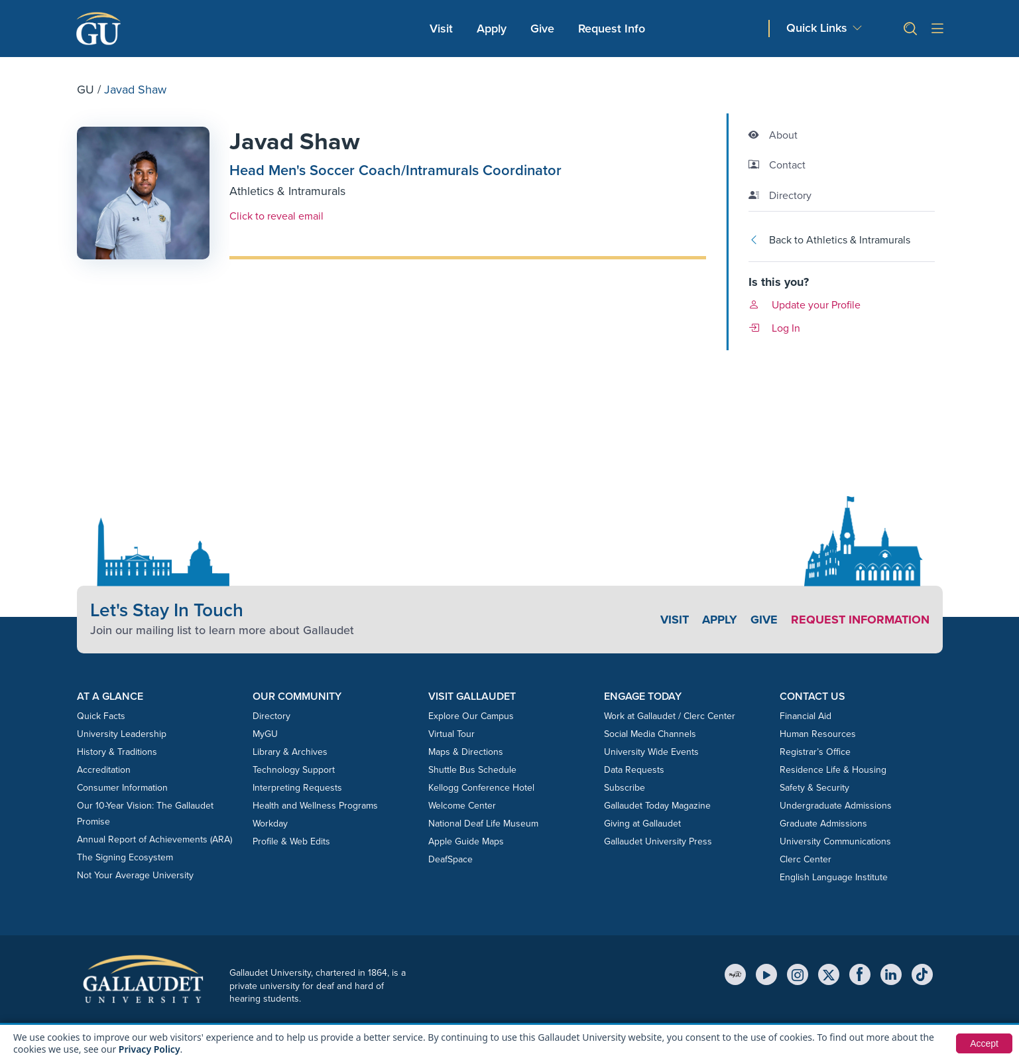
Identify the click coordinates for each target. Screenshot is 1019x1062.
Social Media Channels (650, 734)
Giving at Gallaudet (642, 823)
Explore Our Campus (471, 716)
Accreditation (104, 770)
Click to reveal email (276, 216)
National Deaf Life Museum (483, 823)
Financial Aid (805, 716)
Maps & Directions (465, 752)
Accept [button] (984, 1043)
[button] (905, 29)
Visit (441, 28)
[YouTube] (766, 974)
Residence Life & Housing (833, 770)
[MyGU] (735, 974)
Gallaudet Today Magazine (657, 806)
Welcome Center (462, 806)
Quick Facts (101, 716)
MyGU (265, 734)
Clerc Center (805, 859)
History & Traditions (117, 752)
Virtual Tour (451, 734)
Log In (774, 328)
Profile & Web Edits (291, 841)
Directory (271, 716)
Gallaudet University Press (658, 841)
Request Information (860, 619)
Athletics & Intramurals (287, 191)
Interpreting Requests (297, 788)
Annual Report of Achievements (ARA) (154, 839)
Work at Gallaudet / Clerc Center (669, 716)
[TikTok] (922, 974)
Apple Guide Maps (466, 841)
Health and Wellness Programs (315, 806)
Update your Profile (805, 304)
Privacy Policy (149, 1049)
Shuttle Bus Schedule (472, 770)
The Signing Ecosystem (125, 857)
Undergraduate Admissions (836, 806)
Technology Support (294, 770)
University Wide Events (651, 752)
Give (542, 28)
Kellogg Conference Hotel (481, 788)
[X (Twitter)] (828, 974)
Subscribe (624, 788)
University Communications (835, 841)
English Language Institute (834, 877)
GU (85, 89)
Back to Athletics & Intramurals (829, 239)
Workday (270, 823)
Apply (494, 28)
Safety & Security (814, 788)
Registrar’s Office (815, 752)
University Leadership (121, 734)
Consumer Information (122, 788)
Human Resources (818, 734)
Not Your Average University (135, 875)
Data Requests (634, 770)
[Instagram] (797, 974)
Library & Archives (290, 752)
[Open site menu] (937, 29)
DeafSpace (450, 859)
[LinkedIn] (891, 974)
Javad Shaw (294, 141)
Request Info (611, 28)
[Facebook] (859, 974)
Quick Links (816, 28)
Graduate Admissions (823, 823)
